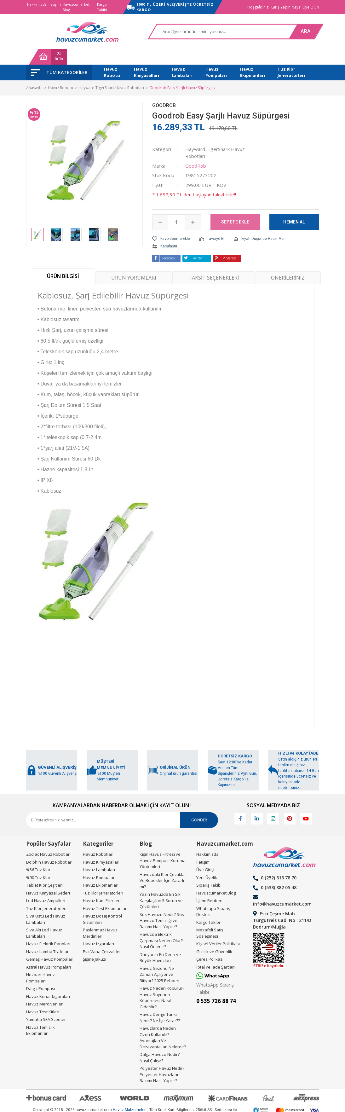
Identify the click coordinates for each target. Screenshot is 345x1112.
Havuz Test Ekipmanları (105, 892)
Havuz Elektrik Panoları (48, 928)
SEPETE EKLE (235, 206)
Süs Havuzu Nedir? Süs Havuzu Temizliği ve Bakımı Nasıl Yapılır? (162, 905)
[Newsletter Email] (122, 804)
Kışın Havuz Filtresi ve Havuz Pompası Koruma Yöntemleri (163, 845)
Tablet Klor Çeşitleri (44, 869)
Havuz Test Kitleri (42, 996)
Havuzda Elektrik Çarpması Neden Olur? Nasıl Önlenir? (161, 925)
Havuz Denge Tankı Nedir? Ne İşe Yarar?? (160, 1002)
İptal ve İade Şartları (215, 951)
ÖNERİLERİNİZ (288, 261)
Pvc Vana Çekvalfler (102, 936)
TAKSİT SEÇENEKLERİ (213, 261)
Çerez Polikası (209, 943)
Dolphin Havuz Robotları (49, 846)
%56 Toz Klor (38, 854)
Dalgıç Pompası (40, 973)
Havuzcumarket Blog (76, 7)
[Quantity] (176, 206)
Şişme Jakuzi (94, 943)
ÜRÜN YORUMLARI (133, 261)
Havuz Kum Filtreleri (102, 885)
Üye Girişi (205, 854)
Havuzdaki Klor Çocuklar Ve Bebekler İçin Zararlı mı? (163, 865)
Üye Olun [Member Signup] (310, 7)
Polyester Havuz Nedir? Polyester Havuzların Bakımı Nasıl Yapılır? (162, 1059)
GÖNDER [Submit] (199, 804)
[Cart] (300, 31)
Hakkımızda (37, 4)
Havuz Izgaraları (98, 928)
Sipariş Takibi (208, 869)
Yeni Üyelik (206, 862)
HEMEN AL (294, 206)
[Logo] (57, 31)
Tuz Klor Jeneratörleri (46, 892)
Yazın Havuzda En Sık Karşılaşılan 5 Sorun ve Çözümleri (161, 885)
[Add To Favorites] (171, 223)
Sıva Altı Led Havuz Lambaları (44, 917)
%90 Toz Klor (38, 862)
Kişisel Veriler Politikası (218, 928)
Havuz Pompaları (99, 862)
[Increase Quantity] (193, 206)
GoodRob (164, 90)
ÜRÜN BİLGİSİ (63, 260)
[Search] (174, 31)
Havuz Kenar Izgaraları (48, 980)
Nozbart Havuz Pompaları (40, 962)
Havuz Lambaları (99, 854)
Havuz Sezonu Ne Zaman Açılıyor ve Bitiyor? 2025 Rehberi (159, 959)
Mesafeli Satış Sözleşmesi (209, 917)
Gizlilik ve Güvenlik (214, 936)
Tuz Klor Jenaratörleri (103, 877)
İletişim (55, 4)
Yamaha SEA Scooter (46, 1003)
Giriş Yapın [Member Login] (280, 7)
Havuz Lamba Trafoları (48, 936)
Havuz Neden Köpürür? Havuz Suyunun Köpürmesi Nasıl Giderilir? (162, 982)
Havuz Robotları (98, 838)
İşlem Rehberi (209, 885)
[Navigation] (59, 57)
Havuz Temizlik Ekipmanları (40, 1015)
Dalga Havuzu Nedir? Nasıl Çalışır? (160, 1042)
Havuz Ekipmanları (100, 869)
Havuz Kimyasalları (101, 846)
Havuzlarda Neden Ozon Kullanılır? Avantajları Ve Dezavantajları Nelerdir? (163, 1022)
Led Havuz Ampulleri (45, 885)
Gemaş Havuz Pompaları (49, 943)
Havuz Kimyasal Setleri (48, 877)
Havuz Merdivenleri (45, 988)
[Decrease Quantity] (160, 206)
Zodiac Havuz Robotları (48, 838)
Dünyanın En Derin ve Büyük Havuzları (160, 942)
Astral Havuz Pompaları (48, 951)
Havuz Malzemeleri (130, 1094)
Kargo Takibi (102, 7)
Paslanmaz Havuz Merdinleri (100, 917)
